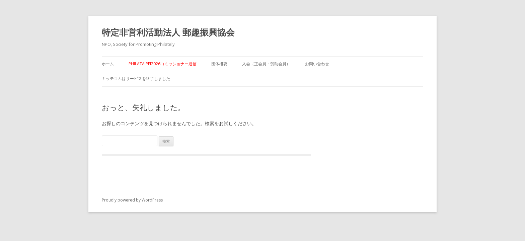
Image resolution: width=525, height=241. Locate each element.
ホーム (108, 64)
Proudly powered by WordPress (132, 200)
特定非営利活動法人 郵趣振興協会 (168, 32)
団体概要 (219, 64)
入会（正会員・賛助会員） (266, 64)
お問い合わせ (317, 64)
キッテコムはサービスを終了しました (136, 78)
